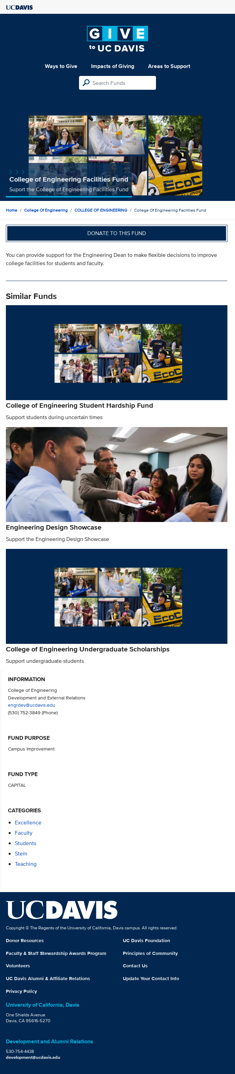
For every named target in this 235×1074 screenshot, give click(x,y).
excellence (28, 822)
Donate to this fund (116, 233)
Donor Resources (25, 940)
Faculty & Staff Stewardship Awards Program (56, 953)
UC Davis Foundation (146, 940)
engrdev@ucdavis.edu (31, 704)
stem (21, 854)
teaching (26, 864)
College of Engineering (46, 210)
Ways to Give (61, 66)
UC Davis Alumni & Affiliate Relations (48, 978)
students (25, 843)
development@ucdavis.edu (33, 1057)
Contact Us (135, 965)
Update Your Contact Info (151, 978)
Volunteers (18, 965)
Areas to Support (169, 66)
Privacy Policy (21, 991)
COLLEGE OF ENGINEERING (101, 210)
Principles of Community (150, 953)
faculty (23, 833)
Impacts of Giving (112, 66)
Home (11, 210)
